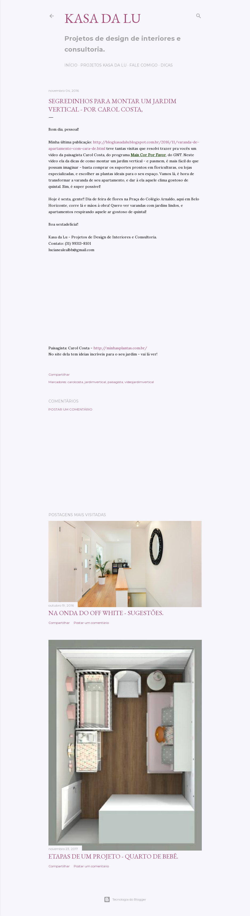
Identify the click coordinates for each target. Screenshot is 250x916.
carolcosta (75, 382)
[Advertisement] (125, 462)
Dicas (167, 65)
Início (70, 65)
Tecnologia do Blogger (125, 899)
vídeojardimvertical (139, 382)
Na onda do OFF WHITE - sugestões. (105, 613)
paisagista (115, 382)
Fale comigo (143, 65)
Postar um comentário (70, 409)
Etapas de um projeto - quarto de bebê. (113, 856)
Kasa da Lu (102, 18)
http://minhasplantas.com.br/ (120, 348)
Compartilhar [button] (59, 374)
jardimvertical (95, 382)
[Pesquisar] (198, 15)
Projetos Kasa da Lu (103, 65)
